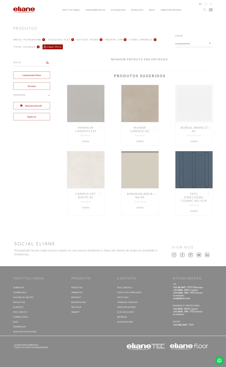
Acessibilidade (125, 322)
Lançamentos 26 (95, 10)
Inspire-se (31, 116)
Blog (152, 10)
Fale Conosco (124, 287)
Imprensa (122, 317)
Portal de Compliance (129, 292)
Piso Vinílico (20, 312)
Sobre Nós (18, 287)
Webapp (75, 312)
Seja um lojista (125, 312)
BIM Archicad (78, 302)
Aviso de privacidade (24, 332)
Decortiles (19, 302)
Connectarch (20, 317)
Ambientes (77, 292)
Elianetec (18, 307)
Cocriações (118, 10)
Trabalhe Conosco (127, 302)
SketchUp (76, 307)
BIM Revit (76, 297)
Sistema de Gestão (23, 297)
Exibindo (179, 35)
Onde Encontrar (171, 10)
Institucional (71, 10)
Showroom (19, 327)
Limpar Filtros (54, 47)
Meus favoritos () (31, 105)
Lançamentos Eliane (31, 75)
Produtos (137, 10)
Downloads (19, 292)
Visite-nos (123, 297)
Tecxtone (32, 86)
